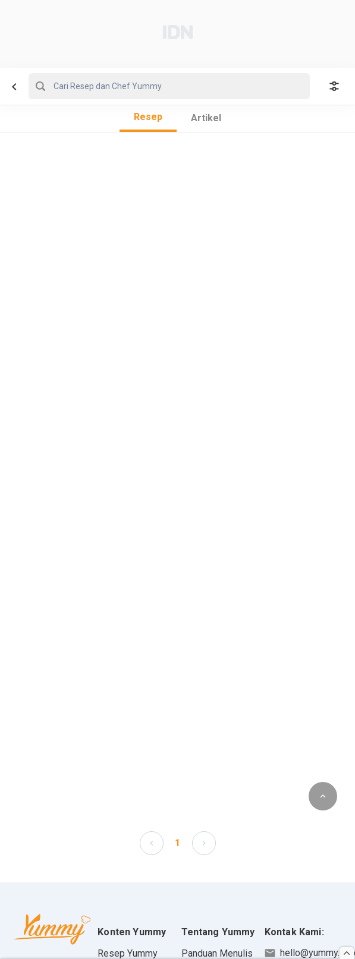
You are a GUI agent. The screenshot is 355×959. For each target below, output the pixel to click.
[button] (152, 842)
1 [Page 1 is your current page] (177, 842)
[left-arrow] (152, 843)
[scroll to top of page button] (323, 796)
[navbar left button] (14, 86)
